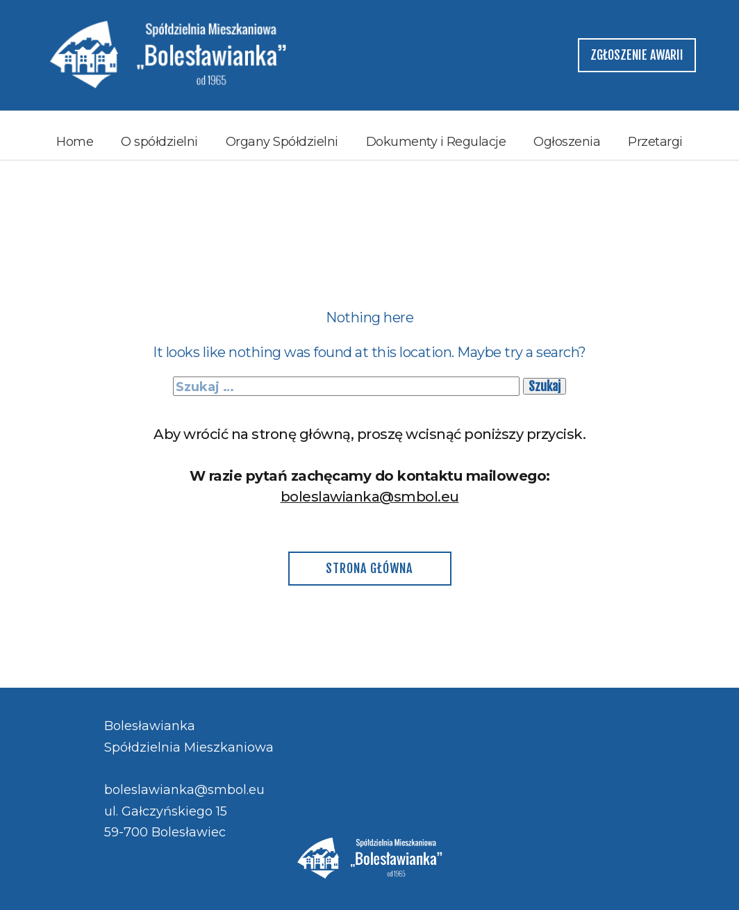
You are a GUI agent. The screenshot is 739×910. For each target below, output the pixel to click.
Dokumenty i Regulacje (436, 141)
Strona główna (369, 568)
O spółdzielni (159, 141)
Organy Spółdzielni (282, 141)
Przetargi (655, 141)
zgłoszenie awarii (636, 55)
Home (74, 141)
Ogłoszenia (566, 141)
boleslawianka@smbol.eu (370, 496)
